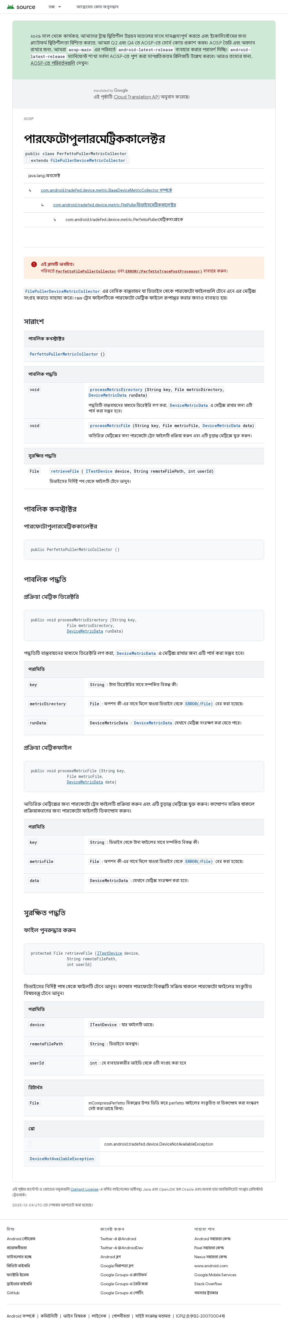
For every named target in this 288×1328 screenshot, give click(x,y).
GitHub (13, 1292)
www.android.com (211, 1265)
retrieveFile (65, 471)
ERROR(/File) (199, 703)
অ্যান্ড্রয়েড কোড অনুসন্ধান (97, 6)
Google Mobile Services (215, 1274)
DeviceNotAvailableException (62, 1158)
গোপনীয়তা (121, 1316)
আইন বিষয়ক (74, 1316)
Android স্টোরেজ (21, 1238)
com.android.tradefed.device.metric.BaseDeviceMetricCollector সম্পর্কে (106, 190)
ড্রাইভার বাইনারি (19, 1283)
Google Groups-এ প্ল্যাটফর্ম (123, 1274)
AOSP (28, 118)
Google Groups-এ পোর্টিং (121, 1292)
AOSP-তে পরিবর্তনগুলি (53, 63)
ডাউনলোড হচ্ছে (19, 1256)
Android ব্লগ (110, 1256)
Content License (84, 1189)
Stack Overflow (208, 1283)
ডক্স (52, 6)
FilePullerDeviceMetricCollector (88, 160)
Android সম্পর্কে (21, 1316)
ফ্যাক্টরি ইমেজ (18, 1274)
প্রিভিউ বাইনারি (18, 1265)
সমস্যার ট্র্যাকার (206, 1292)
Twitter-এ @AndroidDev (121, 1247)
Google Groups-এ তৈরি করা (124, 1283)
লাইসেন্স (99, 1316)
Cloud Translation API (136, 97)
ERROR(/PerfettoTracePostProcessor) (163, 271)
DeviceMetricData (108, 395)
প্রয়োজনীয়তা (17, 1247)
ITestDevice (99, 471)
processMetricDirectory (116, 389)
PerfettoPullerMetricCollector (64, 354)
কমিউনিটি (49, 1316)
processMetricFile (110, 425)
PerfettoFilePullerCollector (86, 271)
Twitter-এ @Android (118, 1238)
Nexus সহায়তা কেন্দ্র (210, 1256)
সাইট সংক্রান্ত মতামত (152, 1316)
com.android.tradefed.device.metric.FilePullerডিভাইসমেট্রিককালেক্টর (114, 204)
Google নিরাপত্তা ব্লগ (116, 1265)
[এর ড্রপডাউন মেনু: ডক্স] (62, 7)
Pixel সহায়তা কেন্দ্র (209, 1247)
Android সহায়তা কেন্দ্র (212, 1238)
